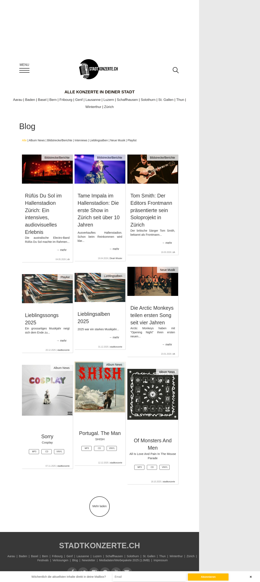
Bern (53, 100)
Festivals (43, 560)
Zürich (109, 107)
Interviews (81, 140)
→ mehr (61, 250)
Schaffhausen (127, 100)
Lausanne (93, 100)
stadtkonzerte (116, 347)
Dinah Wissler (116, 258)
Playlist (132, 140)
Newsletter (88, 560)
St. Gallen (165, 100)
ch (68, 259)
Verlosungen (60, 560)
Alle (24, 140)
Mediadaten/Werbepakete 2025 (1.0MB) (124, 560)
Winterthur (93, 107)
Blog (75, 560)
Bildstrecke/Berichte (59, 140)
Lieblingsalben (99, 140)
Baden (30, 100)
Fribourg (66, 100)
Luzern (108, 100)
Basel (42, 100)
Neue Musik (117, 140)
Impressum (161, 560)
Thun (180, 100)
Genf (79, 100)
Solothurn (148, 100)
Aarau (17, 100)
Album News (37, 140)
